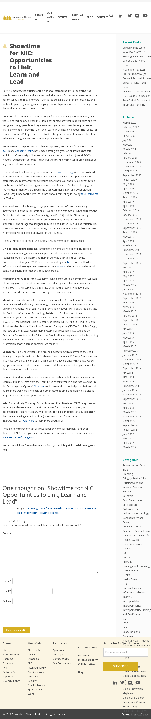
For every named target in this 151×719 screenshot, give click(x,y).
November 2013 (132, 394)
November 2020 (132, 166)
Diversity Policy (11, 680)
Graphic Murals (36, 685)
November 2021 (132, 131)
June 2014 (128, 377)
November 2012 (132, 416)
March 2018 (129, 245)
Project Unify (130, 706)
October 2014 (130, 364)
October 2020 (130, 171)
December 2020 (132, 162)
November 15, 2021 (134, 69)
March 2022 (129, 122)
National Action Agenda (136, 640)
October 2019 (130, 193)
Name (7, 581)
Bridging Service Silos (134, 478)
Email (7, 591)
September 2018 (132, 228)
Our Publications (62, 663)
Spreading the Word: (134, 47)
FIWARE (127, 561)
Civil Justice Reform (133, 509)
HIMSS (61, 266)
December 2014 (132, 359)
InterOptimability (37, 667)
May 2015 (128, 337)
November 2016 (132, 293)
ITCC (125, 623)
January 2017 (130, 289)
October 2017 (130, 258)
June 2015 (128, 333)
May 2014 (128, 381)
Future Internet (131, 570)
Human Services (132, 588)
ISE (124, 618)
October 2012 (130, 420)
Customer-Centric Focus (136, 531)
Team (6, 667)
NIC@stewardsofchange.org (18, 437)
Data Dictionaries (132, 544)
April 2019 (128, 206)
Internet (127, 596)
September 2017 (132, 263)
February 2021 (131, 153)
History (7, 650)
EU (124, 553)
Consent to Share (132, 526)
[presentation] (29, 615)
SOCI (6, 151)
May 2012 (128, 438)
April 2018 (128, 241)
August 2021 (130, 135)
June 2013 (128, 407)
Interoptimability (132, 605)
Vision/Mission (11, 654)
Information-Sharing (134, 592)
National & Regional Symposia (34, 654)
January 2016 (130, 315)
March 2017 (129, 285)
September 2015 (132, 320)
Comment (8, 533)
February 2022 (131, 127)
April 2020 (128, 188)
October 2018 (130, 223)
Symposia (58, 650)
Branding (128, 474)
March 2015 (129, 346)
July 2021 (128, 140)
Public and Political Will (135, 710)
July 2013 (128, 403)
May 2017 (128, 276)
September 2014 (132, 368)
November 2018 (132, 219)
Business (128, 491)
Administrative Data (134, 465)
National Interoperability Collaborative (88, 660)
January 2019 (130, 214)
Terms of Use (129, 714)
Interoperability (131, 601)
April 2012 (128, 442)
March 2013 (129, 412)
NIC (30, 663)
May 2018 (128, 236)
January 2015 (130, 355)
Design (126, 548)
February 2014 (131, 385)
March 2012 (129, 447)
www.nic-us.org (64, 172)
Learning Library (77, 17)
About (39, 15)
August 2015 (130, 324)
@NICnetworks (89, 194)
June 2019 (128, 201)
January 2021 (130, 157)
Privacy (144, 714)
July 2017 (128, 267)
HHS (125, 583)
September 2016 (132, 298)
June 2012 (128, 434)
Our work (50, 15)
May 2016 (128, 306)
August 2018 (130, 232)
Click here (39, 386)
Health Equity (130, 579)
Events (62, 17)
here (69, 262)
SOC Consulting (87, 647)
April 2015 (128, 342)
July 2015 (128, 328)
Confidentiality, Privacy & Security (36, 676)
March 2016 (129, 311)
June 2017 (128, 271)
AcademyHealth (24, 151)
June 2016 (128, 302)
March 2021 (129, 149)
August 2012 (130, 429)
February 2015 (131, 350)
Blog (89, 17)
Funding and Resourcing (136, 566)
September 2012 (132, 425)
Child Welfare (130, 504)
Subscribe (120, 666)
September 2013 (132, 399)
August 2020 (130, 179)
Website (7, 601)
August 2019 (130, 197)
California (128, 496)
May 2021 (128, 144)
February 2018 (131, 249)
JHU (125, 627)
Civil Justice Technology (136, 513)
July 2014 (128, 372)
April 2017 (128, 280)
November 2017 (132, 254)
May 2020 (128, 184)
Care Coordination (133, 500)
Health (126, 575)
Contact (103, 17)
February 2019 (131, 210)
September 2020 (132, 175)
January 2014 (130, 390)
